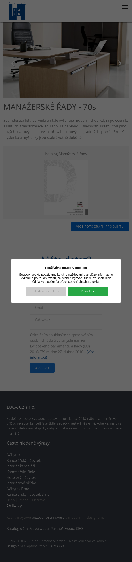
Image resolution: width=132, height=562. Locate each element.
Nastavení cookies (46, 291)
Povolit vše (88, 291)
